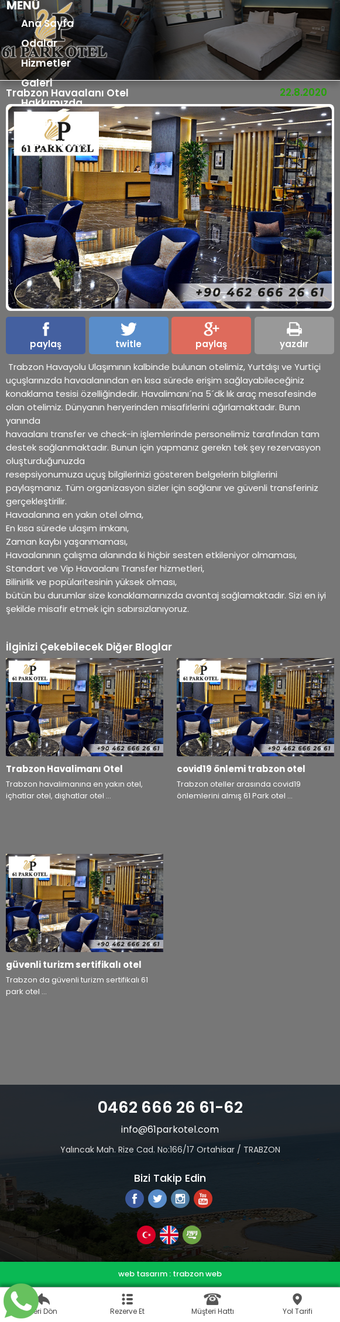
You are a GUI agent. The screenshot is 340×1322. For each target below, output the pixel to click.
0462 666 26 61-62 (170, 1107)
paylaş (45, 336)
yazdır (294, 336)
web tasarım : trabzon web (170, 1273)
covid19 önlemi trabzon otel (241, 769)
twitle (128, 336)
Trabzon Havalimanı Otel (64, 769)
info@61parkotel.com (170, 1129)
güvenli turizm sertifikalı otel (74, 964)
